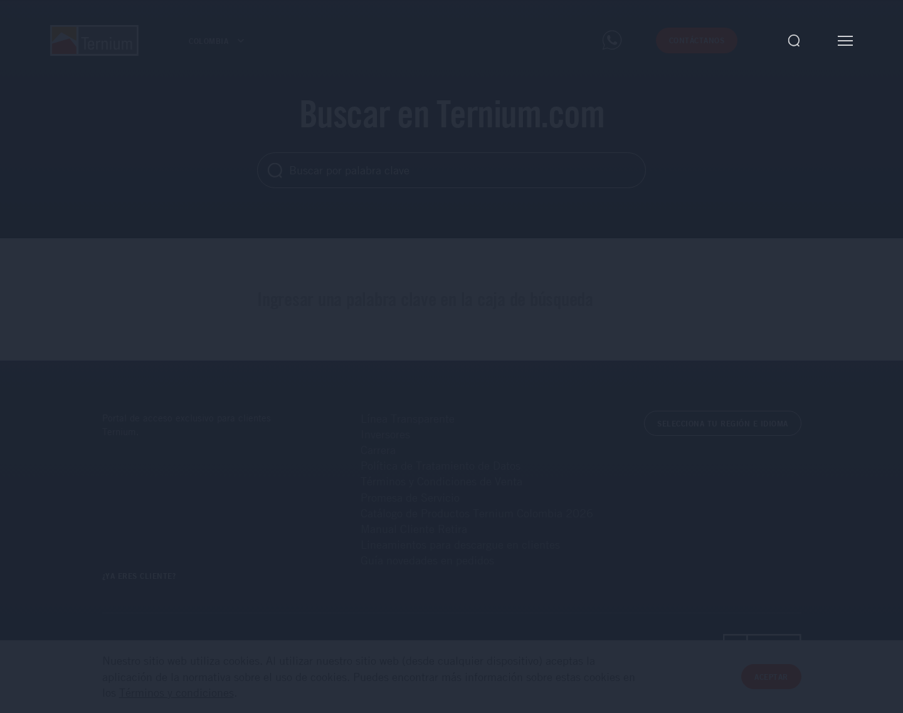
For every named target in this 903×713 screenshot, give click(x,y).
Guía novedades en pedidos (427, 560)
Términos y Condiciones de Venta (441, 481)
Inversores (385, 434)
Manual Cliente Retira (414, 529)
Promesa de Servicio (410, 497)
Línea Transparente (408, 418)
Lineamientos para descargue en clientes (460, 544)
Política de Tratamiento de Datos (440, 465)
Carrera (378, 450)
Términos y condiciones (176, 692)
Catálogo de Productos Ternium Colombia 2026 (477, 513)
